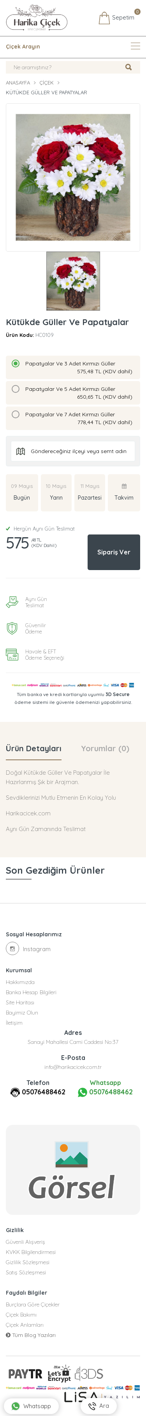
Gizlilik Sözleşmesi (27, 1262)
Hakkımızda (20, 982)
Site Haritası (20, 1002)
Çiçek (46, 82)
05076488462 (43, 1091)
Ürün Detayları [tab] (34, 748)
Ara (98, 1406)
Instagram (28, 948)
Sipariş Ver (113, 552)
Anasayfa (18, 82)
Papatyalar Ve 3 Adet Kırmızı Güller (78, 367)
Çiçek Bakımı (21, 1314)
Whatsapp (31, 1406)
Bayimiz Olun (22, 1012)
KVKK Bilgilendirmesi (31, 1252)
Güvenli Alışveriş (25, 1241)
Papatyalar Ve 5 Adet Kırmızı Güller (78, 393)
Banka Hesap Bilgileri (31, 992)
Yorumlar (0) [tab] (105, 748)
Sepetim (116, 18)
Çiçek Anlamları (25, 1324)
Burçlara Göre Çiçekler (33, 1304)
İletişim (14, 1022)
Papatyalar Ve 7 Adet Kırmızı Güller (78, 418)
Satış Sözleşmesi (26, 1272)
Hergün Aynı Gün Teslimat (40, 528)
